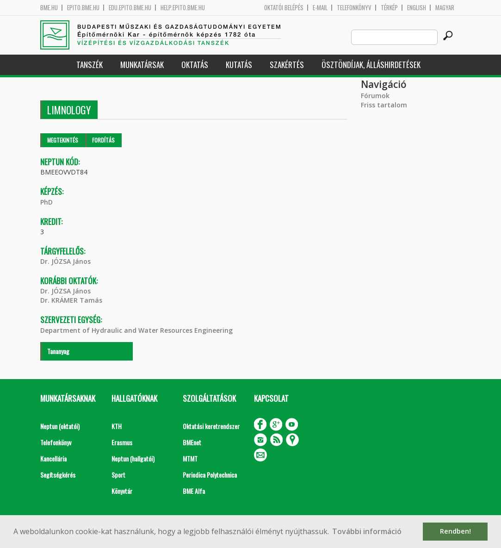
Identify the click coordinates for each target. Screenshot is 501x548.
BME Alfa (194, 491)
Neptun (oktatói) (60, 426)
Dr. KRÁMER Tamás (71, 300)
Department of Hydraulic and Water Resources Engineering (136, 330)
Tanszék (89, 64)
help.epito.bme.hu (183, 8)
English (416, 8)
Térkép (389, 8)
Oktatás (194, 64)
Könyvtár (121, 491)
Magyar (444, 8)
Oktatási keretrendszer (211, 426)
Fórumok (375, 95)
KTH (116, 426)
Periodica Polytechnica (210, 475)
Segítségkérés (57, 475)
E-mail (320, 8)
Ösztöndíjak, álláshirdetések (371, 64)
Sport (118, 475)
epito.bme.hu (83, 8)
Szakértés (287, 64)
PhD (46, 202)
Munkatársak (142, 64)
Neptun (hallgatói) (133, 458)
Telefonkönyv (354, 8)
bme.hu (49, 8)
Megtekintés (62, 140)
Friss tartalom (384, 104)
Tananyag (58, 351)
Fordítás (103, 140)
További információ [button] (367, 531)
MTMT (190, 458)
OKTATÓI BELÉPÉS (283, 8)
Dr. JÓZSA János (65, 261)
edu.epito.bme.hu (130, 8)
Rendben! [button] (455, 531)
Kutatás (239, 64)
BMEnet (192, 442)
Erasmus (121, 442)
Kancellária (53, 458)
